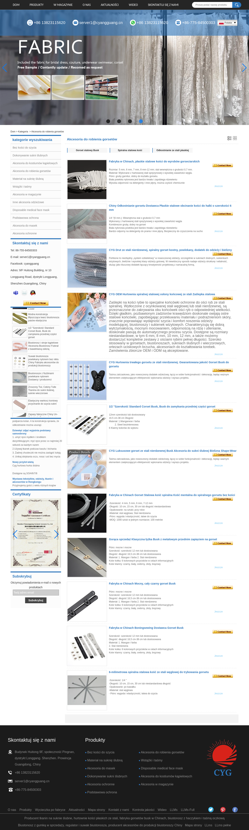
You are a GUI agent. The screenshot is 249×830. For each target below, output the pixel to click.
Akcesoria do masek (25, 225)
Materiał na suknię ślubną (28, 178)
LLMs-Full (188, 809)
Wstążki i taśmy (22, 186)
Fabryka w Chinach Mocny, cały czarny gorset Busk (142, 583)
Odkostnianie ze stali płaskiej (172, 150)
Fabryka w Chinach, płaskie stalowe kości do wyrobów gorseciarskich (154, 161)
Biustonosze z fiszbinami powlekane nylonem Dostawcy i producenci (41, 378)
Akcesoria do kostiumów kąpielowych (35, 163)
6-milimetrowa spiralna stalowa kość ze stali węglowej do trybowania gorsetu (159, 672)
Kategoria (23, 131)
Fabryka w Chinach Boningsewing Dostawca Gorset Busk (146, 627)
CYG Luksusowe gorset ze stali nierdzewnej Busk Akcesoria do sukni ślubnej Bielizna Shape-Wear (173, 450)
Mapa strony (96, 809)
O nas (87, 5)
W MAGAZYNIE (63, 5)
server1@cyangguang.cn (101, 22)
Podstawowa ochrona (26, 217)
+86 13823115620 (49, 22)
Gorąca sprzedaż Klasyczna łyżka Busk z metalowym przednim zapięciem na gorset (163, 539)
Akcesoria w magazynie (27, 194)
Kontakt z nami (118, 809)
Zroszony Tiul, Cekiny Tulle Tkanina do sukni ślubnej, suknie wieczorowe (42, 391)
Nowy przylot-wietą (23, 463)
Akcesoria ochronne (25, 233)
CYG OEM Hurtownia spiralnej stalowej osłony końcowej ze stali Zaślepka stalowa (162, 294)
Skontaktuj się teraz (35, 303)
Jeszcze (218, 186)
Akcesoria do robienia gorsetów (32, 171)
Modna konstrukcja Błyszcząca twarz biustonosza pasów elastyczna (43, 318)
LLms (208, 825)
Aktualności (110, 5)
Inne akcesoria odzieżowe (28, 202)
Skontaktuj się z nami (163, 5)
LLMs (173, 809)
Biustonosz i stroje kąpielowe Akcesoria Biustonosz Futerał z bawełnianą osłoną (43, 347)
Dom (16, 5)
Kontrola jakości (143, 809)
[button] (108, 121)
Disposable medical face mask (31, 210)
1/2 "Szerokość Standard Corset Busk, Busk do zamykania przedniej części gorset (162, 406)
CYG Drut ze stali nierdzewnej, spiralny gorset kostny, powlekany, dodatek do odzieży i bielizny (170, 250)
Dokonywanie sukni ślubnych (30, 155)
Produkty (36, 5)
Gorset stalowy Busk (87, 150)
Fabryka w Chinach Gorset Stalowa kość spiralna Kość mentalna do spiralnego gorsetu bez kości (172, 495)
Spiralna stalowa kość (130, 150)
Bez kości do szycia (24, 147)
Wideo (133, 5)
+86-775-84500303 (198, 22)
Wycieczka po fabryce (50, 809)
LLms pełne (223, 825)
